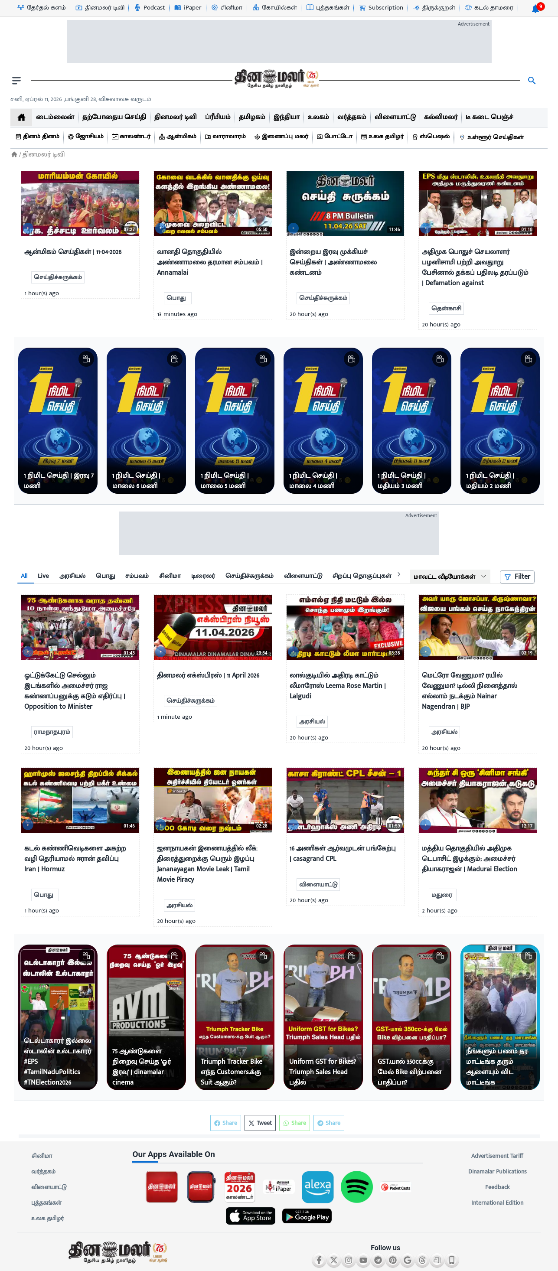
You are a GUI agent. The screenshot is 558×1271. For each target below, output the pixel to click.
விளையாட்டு (49, 1187)
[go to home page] (275, 81)
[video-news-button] (31, 226)
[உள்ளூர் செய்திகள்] (492, 137)
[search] (532, 80)
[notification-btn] (535, 9)
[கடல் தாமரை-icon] (488, 7)
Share (329, 1123)
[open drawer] (16, 80)
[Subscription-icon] (380, 7)
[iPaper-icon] (187, 7)
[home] (21, 117)
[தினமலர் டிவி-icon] (99, 7)
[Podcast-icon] (149, 7)
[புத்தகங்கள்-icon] (327, 7)
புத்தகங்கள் (46, 1203)
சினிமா (41, 1156)
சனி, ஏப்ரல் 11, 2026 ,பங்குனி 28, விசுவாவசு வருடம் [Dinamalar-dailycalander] (80, 99)
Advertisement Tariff (497, 1156)
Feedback (497, 1187)
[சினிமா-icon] (226, 7)
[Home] (14, 154)
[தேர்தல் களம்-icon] (41, 7)
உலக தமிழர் (47, 1218)
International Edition (497, 1203)
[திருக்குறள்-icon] (433, 7)
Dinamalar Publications (497, 1172)
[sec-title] (278, 1154)
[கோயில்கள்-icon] (274, 7)
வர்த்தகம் (43, 1172)
